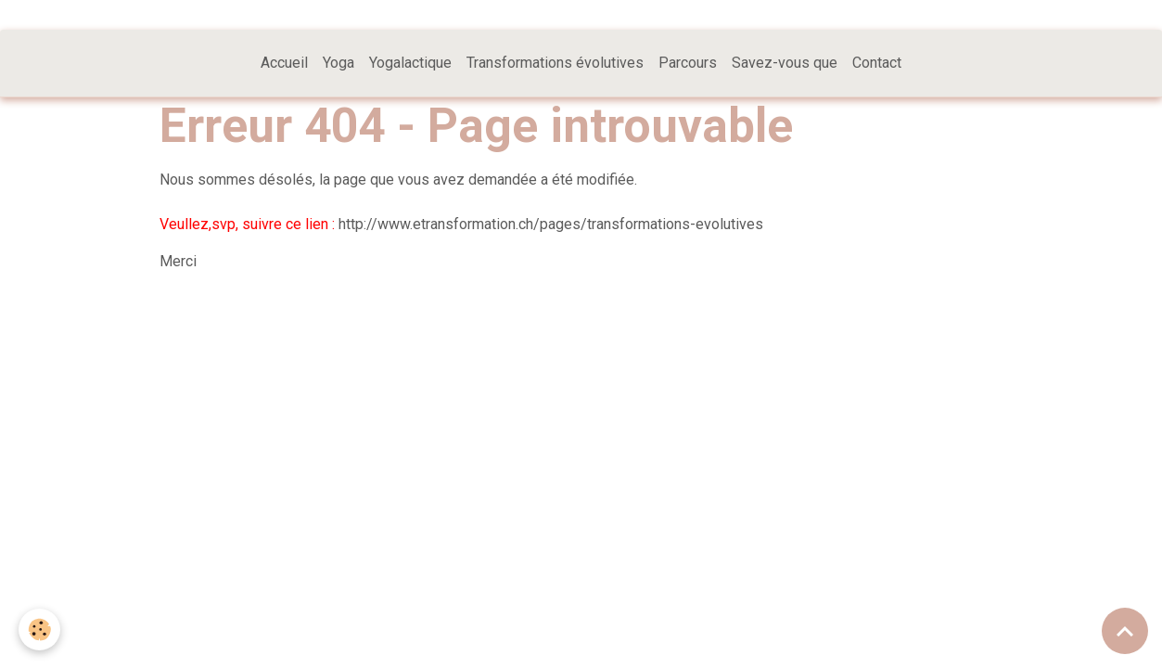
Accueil (284, 62)
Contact (876, 62)
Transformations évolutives (555, 62)
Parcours (687, 62)
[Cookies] (39, 629)
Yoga (338, 62)
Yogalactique (410, 62)
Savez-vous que (784, 62)
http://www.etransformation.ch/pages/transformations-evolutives (550, 224)
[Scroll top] (1125, 631)
